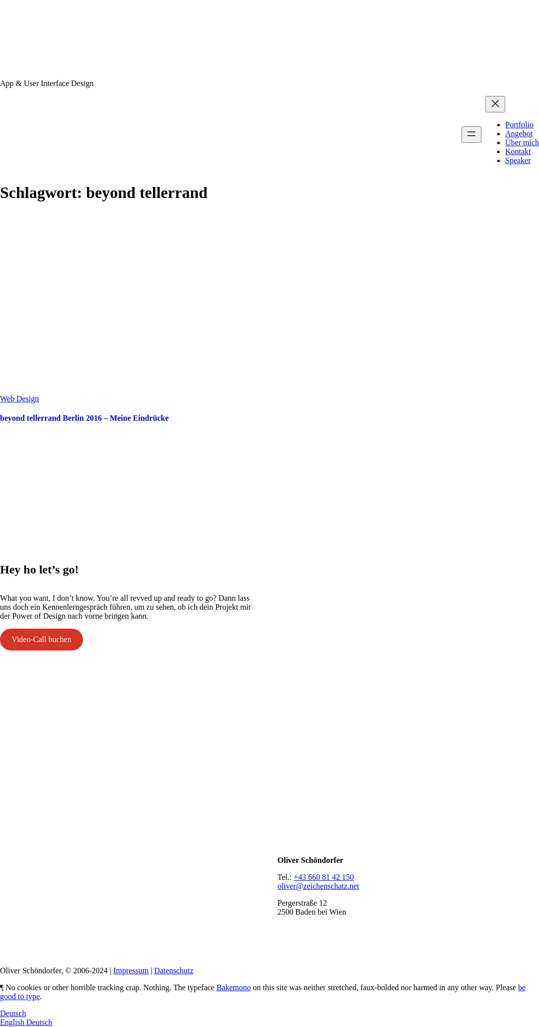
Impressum (131, 970)
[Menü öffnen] (471, 134)
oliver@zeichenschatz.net (318, 886)
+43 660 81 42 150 (324, 877)
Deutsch (13, 1013)
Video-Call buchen (41, 639)
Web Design (19, 398)
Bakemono (234, 987)
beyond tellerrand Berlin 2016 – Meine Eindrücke (84, 418)
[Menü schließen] (495, 104)
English (13, 1022)
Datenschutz (173, 970)
